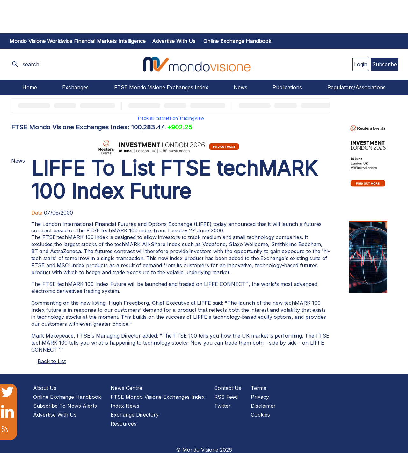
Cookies (260, 415)
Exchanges (75, 87)
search (31, 64)
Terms (258, 388)
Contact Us (227, 388)
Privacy (260, 397)
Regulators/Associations (356, 87)
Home (29, 87)
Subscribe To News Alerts (65, 406)
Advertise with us (173, 41)
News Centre (126, 388)
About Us (44, 388)
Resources (123, 423)
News (240, 87)
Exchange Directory (135, 415)
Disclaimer (263, 406)
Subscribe (384, 64)
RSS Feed (226, 397)
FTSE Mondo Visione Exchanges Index (161, 87)
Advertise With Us (54, 415)
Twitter (222, 406)
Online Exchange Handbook (237, 41)
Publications (287, 87)
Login (360, 64)
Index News (125, 406)
